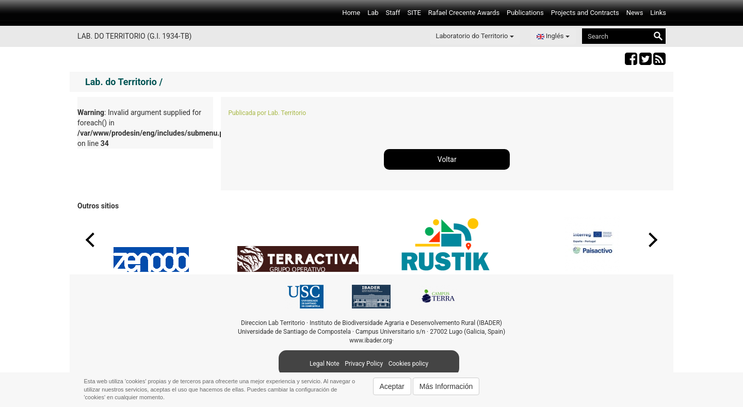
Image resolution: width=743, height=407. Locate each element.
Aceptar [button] (392, 386)
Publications (525, 13)
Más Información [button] (446, 386)
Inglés (553, 36)
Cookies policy (408, 363)
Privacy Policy (364, 363)
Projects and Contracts (585, 13)
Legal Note (325, 363)
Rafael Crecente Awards (463, 13)
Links (658, 13)
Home (351, 13)
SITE (414, 13)
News (634, 13)
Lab (372, 13)
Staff (393, 13)
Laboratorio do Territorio (475, 36)
